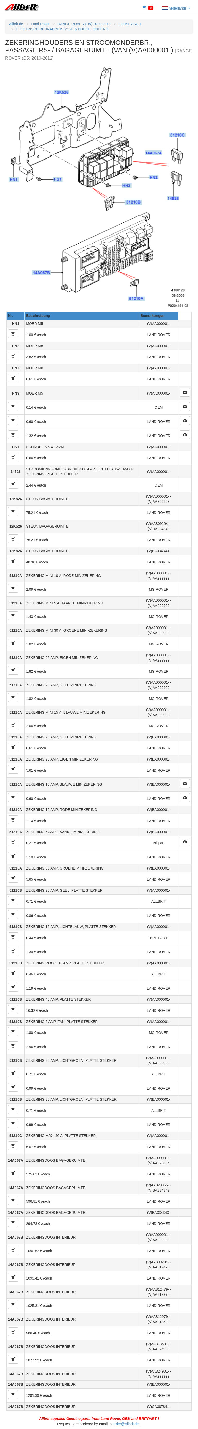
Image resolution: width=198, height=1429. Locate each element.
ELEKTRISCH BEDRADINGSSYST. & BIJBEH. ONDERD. (62, 29)
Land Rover (40, 24)
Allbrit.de (16, 24)
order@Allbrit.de (126, 1424)
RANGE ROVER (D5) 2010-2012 (83, 24)
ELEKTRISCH (129, 24)
